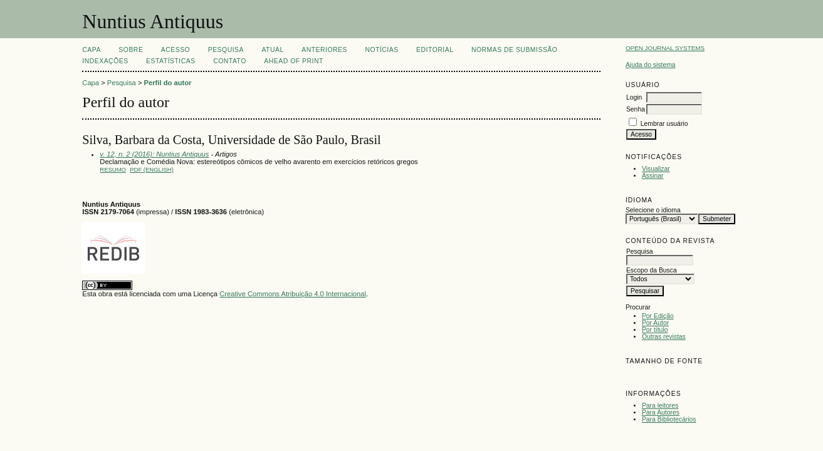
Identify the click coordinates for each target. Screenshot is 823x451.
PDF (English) (152, 169)
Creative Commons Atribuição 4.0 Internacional (292, 294)
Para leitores (660, 405)
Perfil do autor (168, 82)
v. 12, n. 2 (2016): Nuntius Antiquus (154, 154)
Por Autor (655, 322)
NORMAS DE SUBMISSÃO (514, 49)
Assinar (653, 175)
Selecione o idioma (653, 210)
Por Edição (658, 316)
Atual (272, 49)
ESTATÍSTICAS (171, 61)
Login (634, 97)
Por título (655, 329)
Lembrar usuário (664, 123)
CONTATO (229, 61)
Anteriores (324, 49)
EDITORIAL (434, 49)
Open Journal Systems (665, 47)
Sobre (130, 49)
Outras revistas (664, 336)
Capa (91, 49)
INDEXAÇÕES (105, 61)
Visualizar (656, 168)
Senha (635, 109)
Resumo (113, 169)
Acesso (175, 49)
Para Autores (660, 412)
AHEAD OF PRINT (293, 61)
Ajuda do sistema (651, 64)
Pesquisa (226, 49)
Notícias (381, 49)
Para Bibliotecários (669, 419)
